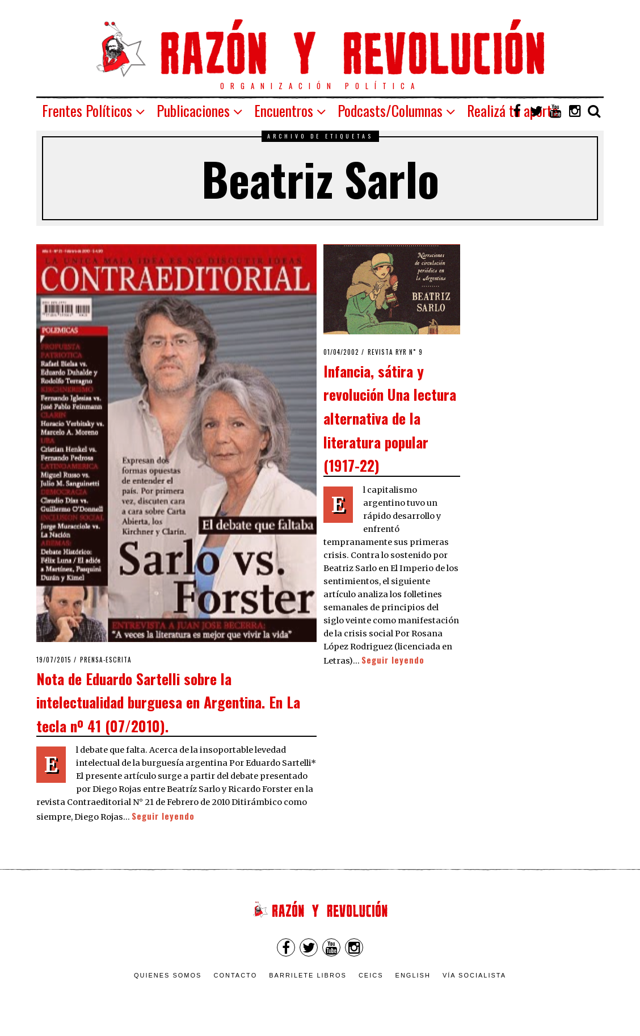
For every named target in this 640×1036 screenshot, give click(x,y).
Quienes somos (168, 975)
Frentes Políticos (87, 110)
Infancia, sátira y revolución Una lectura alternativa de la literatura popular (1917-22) (389, 418)
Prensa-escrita (106, 659)
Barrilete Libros (308, 975)
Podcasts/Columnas (390, 110)
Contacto (235, 975)
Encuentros (283, 110)
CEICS (371, 975)
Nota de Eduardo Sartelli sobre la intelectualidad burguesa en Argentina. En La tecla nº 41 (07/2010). (168, 702)
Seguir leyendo (163, 816)
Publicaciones (193, 110)
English (413, 975)
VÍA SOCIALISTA (474, 975)
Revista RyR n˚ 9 (395, 351)
